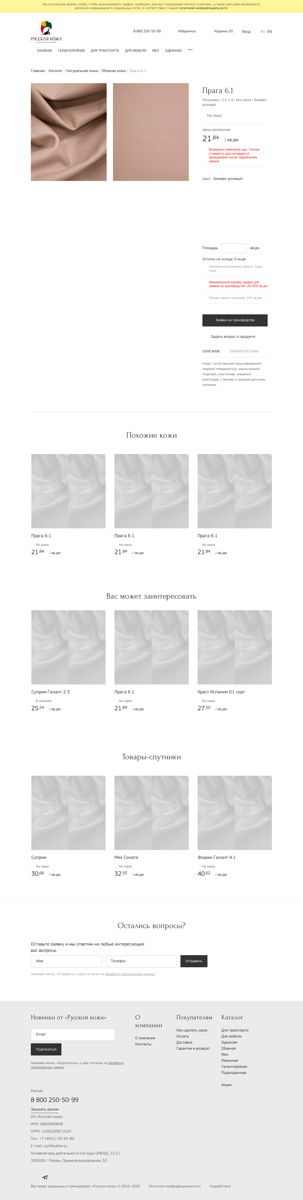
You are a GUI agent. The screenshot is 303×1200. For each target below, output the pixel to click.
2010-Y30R (250, 188)
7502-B (229, 220)
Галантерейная (71, 51)
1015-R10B (229, 188)
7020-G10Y (239, 212)
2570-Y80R (218, 204)
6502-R (218, 196)
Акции (226, 1085)
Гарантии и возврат (193, 1049)
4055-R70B (250, 196)
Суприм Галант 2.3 (50, 692)
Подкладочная (233, 1073)
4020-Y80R (218, 188)
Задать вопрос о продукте (228, 336)
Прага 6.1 (41, 536)
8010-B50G (260, 212)
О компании (145, 1038)
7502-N (218, 228)
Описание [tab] (211, 352)
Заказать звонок (45, 1110)
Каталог (55, 71)
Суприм (38, 857)
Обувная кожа (114, 71)
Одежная (173, 51)
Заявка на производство (235, 320)
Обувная (44, 51)
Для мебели (135, 51)
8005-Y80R (207, 220)
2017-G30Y (229, 196)
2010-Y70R (207, 188)
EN (269, 32)
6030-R (260, 204)
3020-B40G (218, 212)
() (220, 32)
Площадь (210, 248)
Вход (246, 32)
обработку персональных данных (130, 974)
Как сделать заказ (191, 1030)
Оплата (182, 1036)
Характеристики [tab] (244, 352)
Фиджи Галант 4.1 (217, 857)
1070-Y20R (260, 220)
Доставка (184, 1043)
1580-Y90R (207, 204)
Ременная (229, 1061)
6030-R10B (250, 204)
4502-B (207, 228)
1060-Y (239, 196)
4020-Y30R (260, 188)
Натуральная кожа (82, 71)
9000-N (239, 220)
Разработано (231, 1187)
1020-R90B (239, 188)
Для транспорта (105, 51)
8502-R (218, 220)
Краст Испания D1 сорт (221, 692)
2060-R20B (260, 196)
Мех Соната (126, 857)
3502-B (207, 196)
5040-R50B (229, 228)
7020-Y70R (229, 204)
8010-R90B (239, 228)
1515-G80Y (250, 220)
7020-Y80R (239, 204)
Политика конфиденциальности (175, 1186)
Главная (38, 71)
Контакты (143, 1044)
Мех (155, 51)
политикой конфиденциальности (203, 8)
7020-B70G (229, 212)
